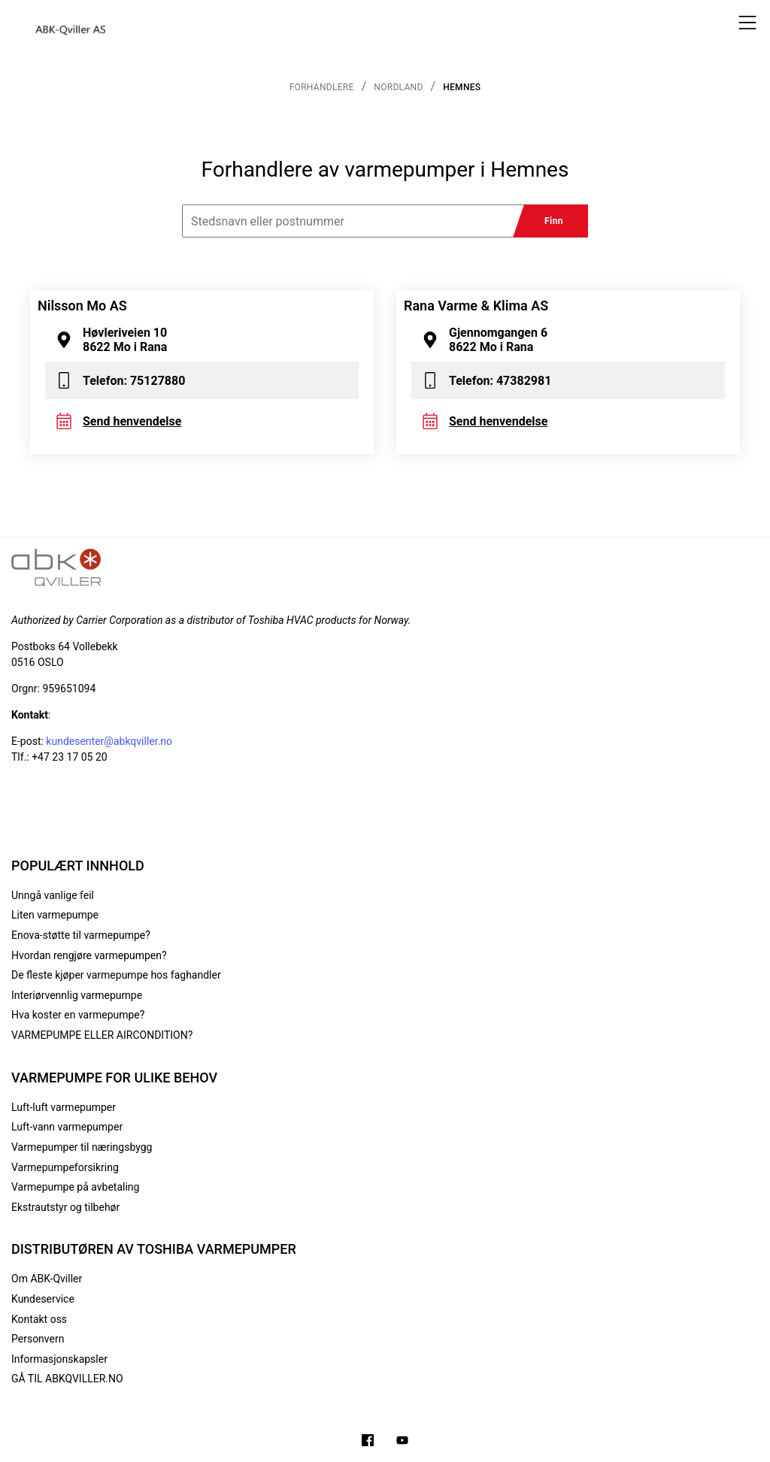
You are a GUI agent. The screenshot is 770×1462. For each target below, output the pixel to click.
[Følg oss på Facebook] (367, 1442)
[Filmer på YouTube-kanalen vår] (402, 1442)
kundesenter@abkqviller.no (109, 741)
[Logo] (71, 22)
